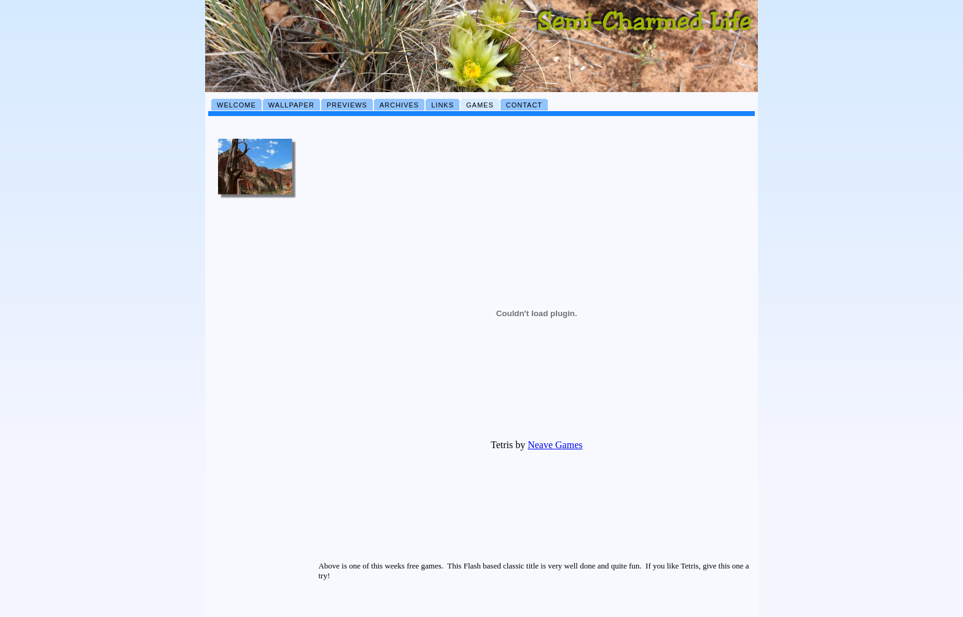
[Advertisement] (257, 413)
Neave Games (555, 445)
